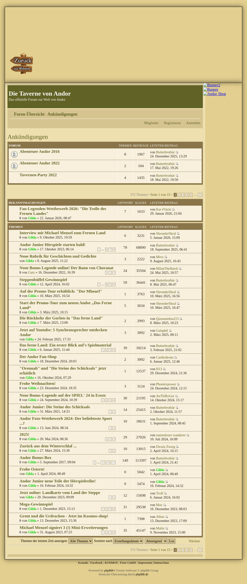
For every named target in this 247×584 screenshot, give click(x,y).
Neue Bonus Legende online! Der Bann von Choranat (66, 268)
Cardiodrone (164, 357)
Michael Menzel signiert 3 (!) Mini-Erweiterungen (64, 527)
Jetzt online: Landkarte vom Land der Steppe (60, 492)
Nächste (194, 541)
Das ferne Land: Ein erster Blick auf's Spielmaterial (65, 345)
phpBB (108, 570)
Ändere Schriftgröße (196, 112)
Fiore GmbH (128, 562)
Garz (31, 272)
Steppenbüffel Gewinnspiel (43, 279)
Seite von (160, 195)
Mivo (160, 257)
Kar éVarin (163, 209)
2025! (24, 434)
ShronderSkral (166, 233)
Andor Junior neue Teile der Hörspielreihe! (58, 481)
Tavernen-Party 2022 (38, 175)
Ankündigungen (62, 114)
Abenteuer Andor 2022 (40, 163)
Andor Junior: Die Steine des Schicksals (55, 407)
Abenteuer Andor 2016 (40, 151)
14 (108, 462)
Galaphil (162, 330)
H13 (159, 369)
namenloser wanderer (171, 435)
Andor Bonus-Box (35, 457)
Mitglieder (151, 123)
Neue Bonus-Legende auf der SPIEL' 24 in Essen (63, 395)
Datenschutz (161, 562)
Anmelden (193, 123)
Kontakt (83, 562)
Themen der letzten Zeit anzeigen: (57, 541)
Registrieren (172, 123)
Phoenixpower (166, 384)
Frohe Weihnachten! (38, 383)
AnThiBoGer (165, 396)
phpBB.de (142, 574)
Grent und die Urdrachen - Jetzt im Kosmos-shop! (64, 516)
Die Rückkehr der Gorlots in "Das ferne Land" (61, 318)
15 (200, 195)
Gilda (32, 218)
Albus (160, 517)
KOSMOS (111, 562)
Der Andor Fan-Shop (38, 356)
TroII (159, 493)
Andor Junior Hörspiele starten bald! (52, 244)
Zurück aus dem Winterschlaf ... (48, 446)
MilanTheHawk (167, 268)
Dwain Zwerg (165, 447)
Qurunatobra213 (167, 319)
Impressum (145, 562)
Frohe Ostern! (32, 469)
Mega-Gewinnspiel (36, 504)
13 (103, 462)
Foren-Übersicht (29, 114)
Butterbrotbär (165, 152)
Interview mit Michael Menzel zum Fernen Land (62, 233)
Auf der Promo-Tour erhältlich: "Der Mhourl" (61, 291)
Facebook (96, 562)
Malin (160, 528)
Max (159, 505)
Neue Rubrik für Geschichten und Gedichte (58, 256)
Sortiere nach (118, 541)
